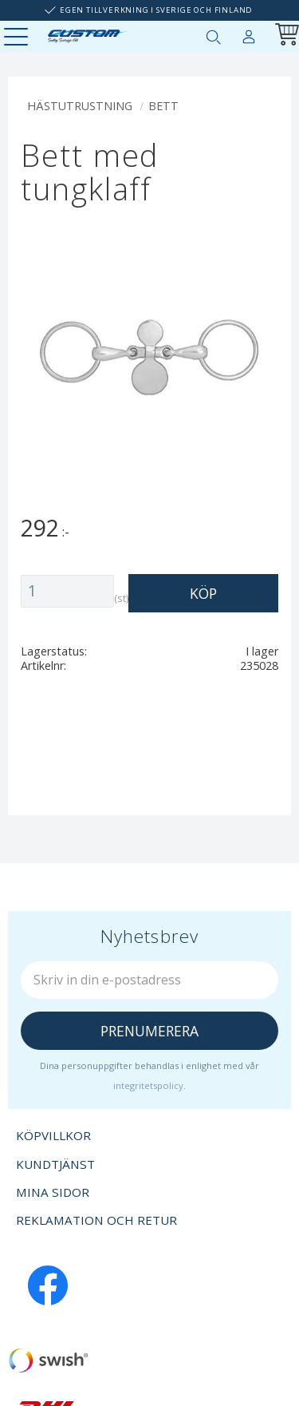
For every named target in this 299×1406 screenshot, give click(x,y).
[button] (18, 38)
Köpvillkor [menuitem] (53, 1135)
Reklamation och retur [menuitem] (96, 1220)
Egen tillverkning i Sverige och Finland (156, 10)
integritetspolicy (148, 1085)
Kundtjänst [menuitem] (55, 1164)
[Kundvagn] (284, 36)
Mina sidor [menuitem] (249, 33)
